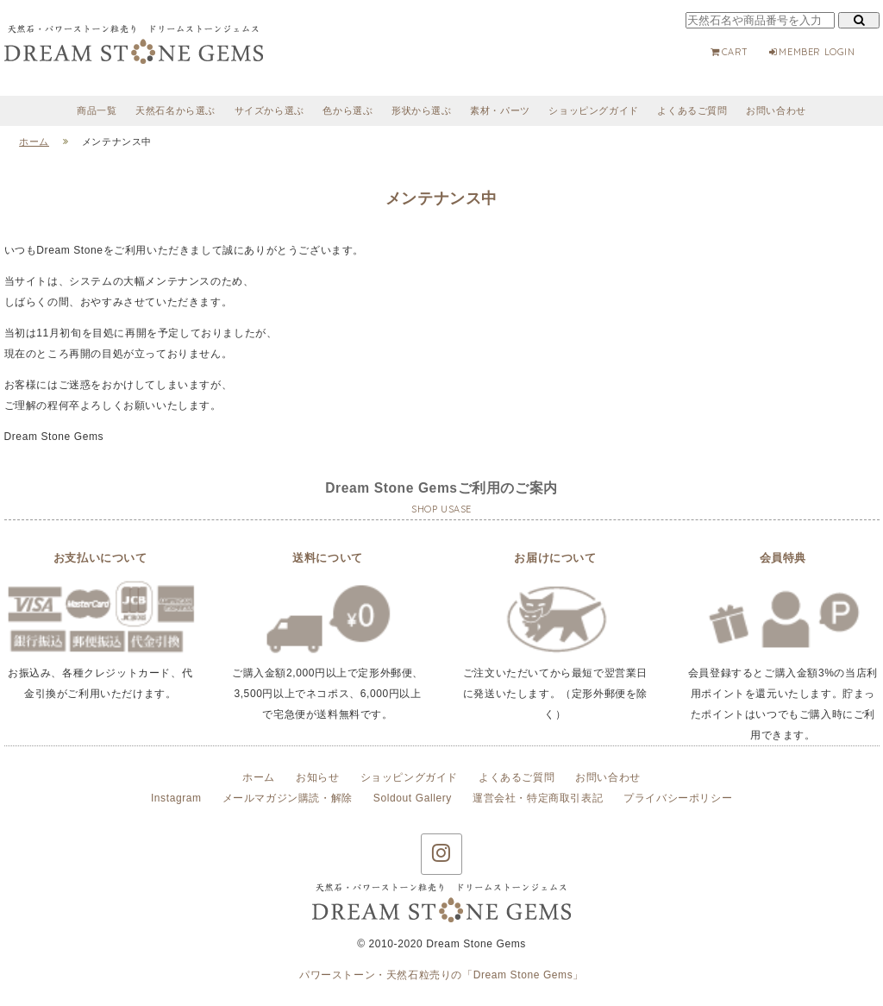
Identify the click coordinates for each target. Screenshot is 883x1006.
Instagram (176, 798)
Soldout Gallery (412, 798)
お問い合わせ (776, 110)
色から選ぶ (348, 110)
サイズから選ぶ (269, 110)
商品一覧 (96, 110)
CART (729, 52)
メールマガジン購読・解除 (287, 798)
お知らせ (317, 777)
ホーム (258, 777)
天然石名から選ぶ (175, 110)
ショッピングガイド (593, 110)
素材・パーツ (500, 110)
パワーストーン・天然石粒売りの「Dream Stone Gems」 (441, 975)
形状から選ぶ (421, 110)
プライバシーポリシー (677, 798)
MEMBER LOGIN (811, 52)
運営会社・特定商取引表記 (538, 798)
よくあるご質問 (692, 110)
